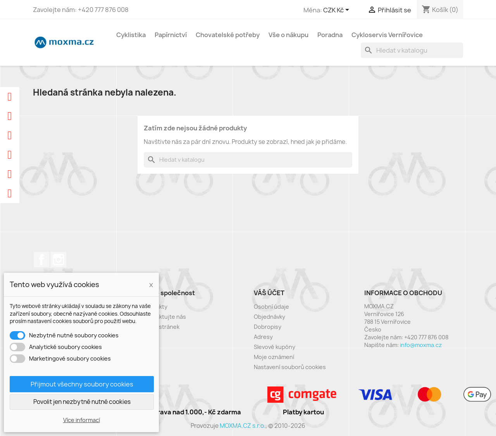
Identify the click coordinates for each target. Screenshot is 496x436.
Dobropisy (267, 326)
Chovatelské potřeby (228, 35)
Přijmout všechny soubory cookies (82, 384)
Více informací (81, 420)
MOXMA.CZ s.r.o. (242, 426)
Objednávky (269, 316)
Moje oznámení (274, 357)
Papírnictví (171, 35)
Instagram (58, 259)
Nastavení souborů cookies (290, 367)
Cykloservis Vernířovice (387, 35)
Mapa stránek (161, 326)
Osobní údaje (271, 306)
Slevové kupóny (274, 347)
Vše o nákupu (288, 35)
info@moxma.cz (421, 345)
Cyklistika (131, 35)
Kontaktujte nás (164, 316)
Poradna (330, 35)
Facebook (41, 259)
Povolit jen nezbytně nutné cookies (82, 402)
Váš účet (269, 293)
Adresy (263, 336)
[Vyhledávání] (412, 50)
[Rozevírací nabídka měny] (337, 10)
